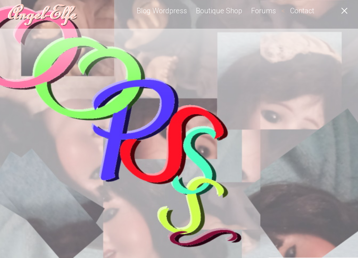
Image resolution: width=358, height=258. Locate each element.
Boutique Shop (219, 10)
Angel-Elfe (41, 14)
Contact (302, 10)
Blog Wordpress (162, 10)
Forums (263, 10)
